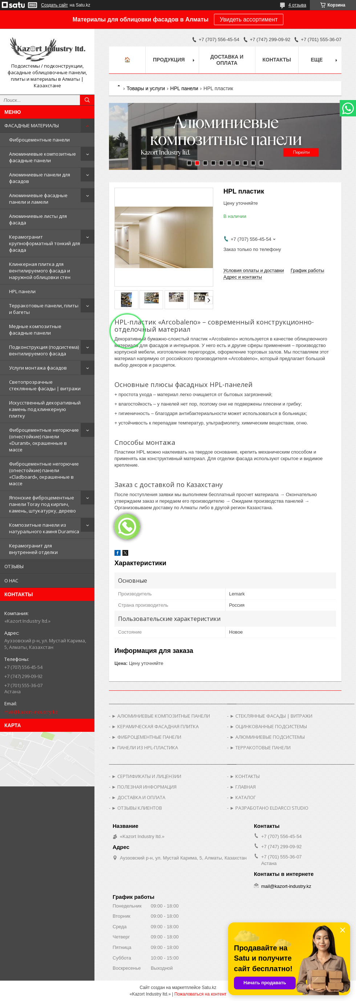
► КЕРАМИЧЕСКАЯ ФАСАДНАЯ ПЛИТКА (155, 726)
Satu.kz (209, 987)
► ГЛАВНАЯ (243, 786)
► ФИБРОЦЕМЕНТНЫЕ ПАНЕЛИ (146, 737)
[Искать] (87, 100)
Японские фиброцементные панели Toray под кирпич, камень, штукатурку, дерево (42, 504)
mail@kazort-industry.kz (31, 712)
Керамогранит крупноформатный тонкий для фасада (44, 243)
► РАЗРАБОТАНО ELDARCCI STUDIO (269, 808)
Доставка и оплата (226, 60)
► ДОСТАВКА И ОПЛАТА (138, 797)
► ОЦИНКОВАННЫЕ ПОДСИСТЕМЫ (268, 726)
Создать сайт (54, 5)
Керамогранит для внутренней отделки (33, 548)
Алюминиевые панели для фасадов (39, 177)
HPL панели (22, 291)
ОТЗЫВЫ (14, 566)
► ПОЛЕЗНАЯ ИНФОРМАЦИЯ (144, 786)
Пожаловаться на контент (200, 994)
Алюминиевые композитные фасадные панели (42, 157)
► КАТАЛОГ (243, 797)
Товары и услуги (145, 88)
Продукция (169, 60)
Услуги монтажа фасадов (38, 367)
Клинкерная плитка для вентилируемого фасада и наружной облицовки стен (39, 270)
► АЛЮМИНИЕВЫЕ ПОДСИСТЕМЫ (267, 737)
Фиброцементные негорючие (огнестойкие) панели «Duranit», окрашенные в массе (44, 440)
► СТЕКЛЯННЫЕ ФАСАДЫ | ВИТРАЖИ (271, 716)
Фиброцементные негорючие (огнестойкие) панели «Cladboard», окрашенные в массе (44, 473)
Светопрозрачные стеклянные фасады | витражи (45, 385)
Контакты (277, 60)
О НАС (11, 580)
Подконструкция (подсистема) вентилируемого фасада (44, 350)
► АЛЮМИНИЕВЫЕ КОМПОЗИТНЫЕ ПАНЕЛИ (161, 716)
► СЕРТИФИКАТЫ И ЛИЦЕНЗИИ (146, 776)
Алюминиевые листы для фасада (38, 219)
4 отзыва (297, 5)
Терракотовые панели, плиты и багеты (43, 308)
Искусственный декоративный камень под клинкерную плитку (45, 409)
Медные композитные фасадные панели (35, 329)
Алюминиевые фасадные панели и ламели (38, 198)
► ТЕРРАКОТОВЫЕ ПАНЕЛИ (260, 747)
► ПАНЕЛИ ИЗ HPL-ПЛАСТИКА (145, 747)
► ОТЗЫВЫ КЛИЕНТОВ (137, 808)
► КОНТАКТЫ (245, 776)
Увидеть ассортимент (249, 19)
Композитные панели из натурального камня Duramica (44, 528)
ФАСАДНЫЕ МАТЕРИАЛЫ (31, 125)
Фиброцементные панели (39, 139)
